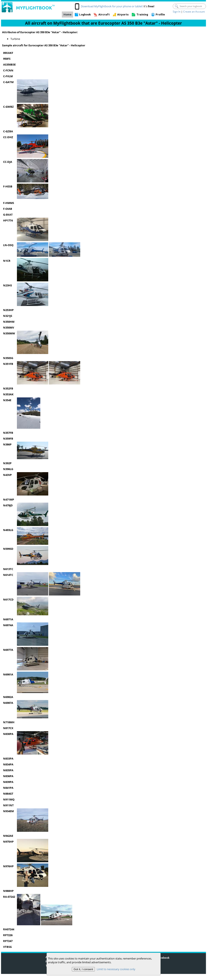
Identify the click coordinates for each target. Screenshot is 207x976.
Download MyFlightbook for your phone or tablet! (112, 6)
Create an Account (194, 11)
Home (67, 14)
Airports (123, 14)
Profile (160, 14)
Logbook (85, 14)
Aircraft (104, 14)
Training (142, 14)
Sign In (176, 11)
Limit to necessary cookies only (116, 969)
